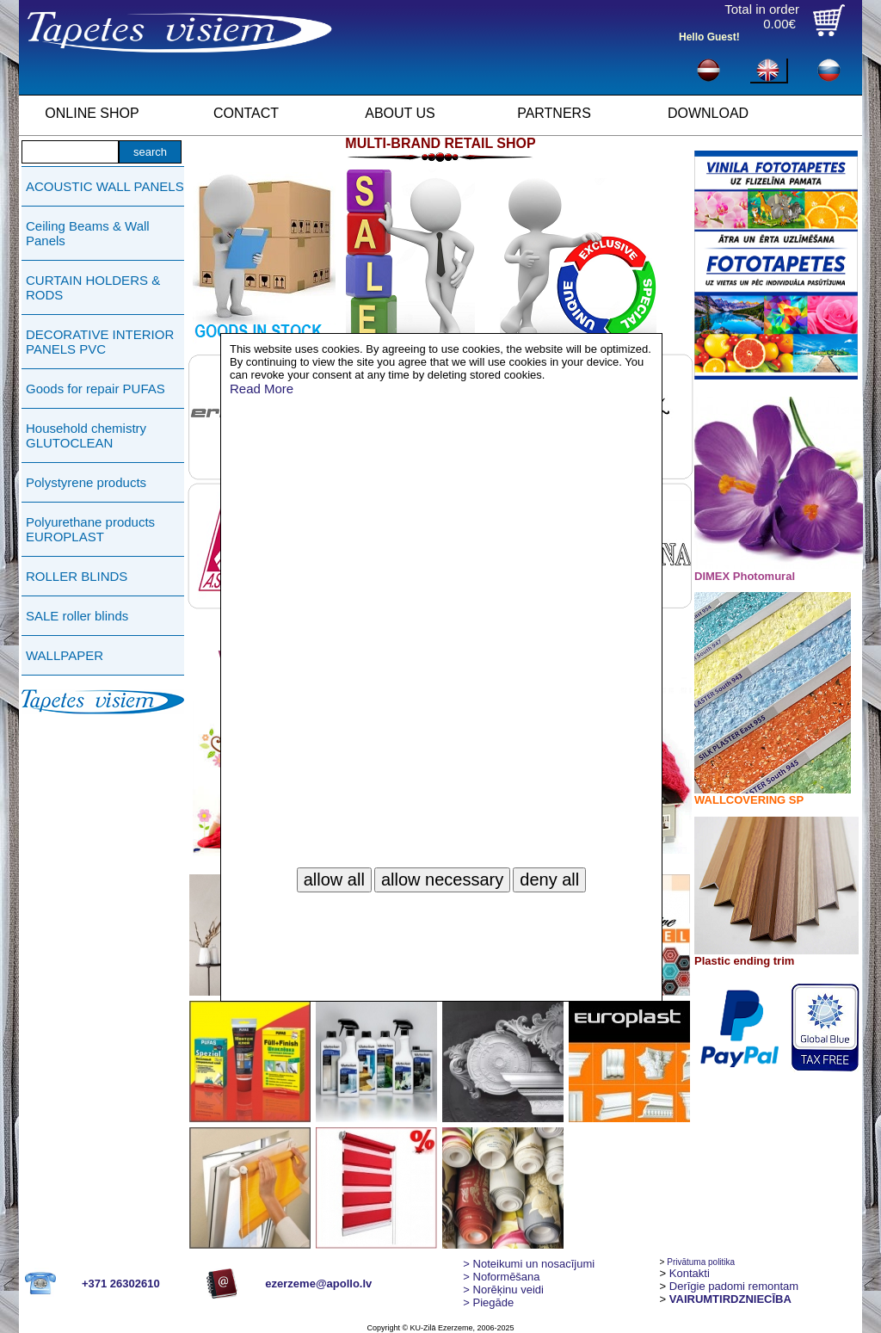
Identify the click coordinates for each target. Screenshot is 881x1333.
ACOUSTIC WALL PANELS (105, 186)
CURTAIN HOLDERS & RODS (93, 287)
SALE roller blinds (77, 615)
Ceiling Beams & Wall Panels (88, 233)
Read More (261, 388)
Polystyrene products (86, 482)
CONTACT (246, 113)
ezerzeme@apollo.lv (318, 1283)
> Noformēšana (501, 1276)
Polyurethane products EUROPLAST (90, 529)
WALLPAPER (64, 655)
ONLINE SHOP (92, 113)
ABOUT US (400, 113)
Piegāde (488, 1302)
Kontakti (689, 1273)
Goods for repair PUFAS (95, 388)
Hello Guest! (709, 37)
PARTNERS (554, 113)
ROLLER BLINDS (76, 576)
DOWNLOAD (708, 113)
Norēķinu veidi (503, 1289)
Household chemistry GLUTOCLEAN (86, 435)
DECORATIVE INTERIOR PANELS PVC (100, 341)
